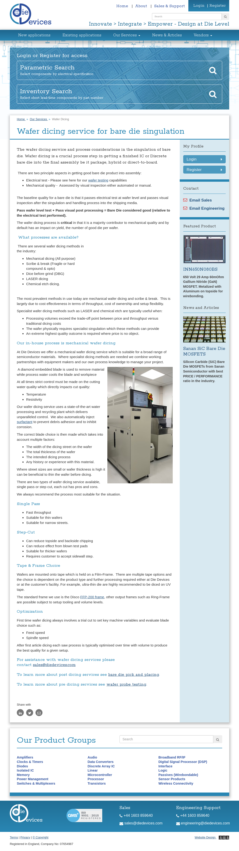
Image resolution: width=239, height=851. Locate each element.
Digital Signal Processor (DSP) (182, 762)
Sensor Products (171, 779)
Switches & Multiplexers (36, 783)
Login (198, 5)
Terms (14, 837)
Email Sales (197, 200)
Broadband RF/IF (172, 757)
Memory (23, 775)
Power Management (32, 779)
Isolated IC (25, 770)
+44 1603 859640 (136, 815)
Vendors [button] (203, 35)
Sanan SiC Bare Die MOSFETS (204, 351)
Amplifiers (25, 757)
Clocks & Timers (30, 762)
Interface (165, 766)
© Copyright (41, 837)
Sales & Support (169, 6)
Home (122, 6)
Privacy (25, 837)
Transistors (97, 783)
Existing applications (82, 35)
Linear (93, 770)
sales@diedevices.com (54, 664)
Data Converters (100, 762)
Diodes (22, 766)
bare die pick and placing (133, 674)
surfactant (24, 422)
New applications (34, 35)
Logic (162, 770)
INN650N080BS (200, 269)
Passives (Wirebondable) (178, 775)
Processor (96, 779)
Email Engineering (204, 208)
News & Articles (167, 35)
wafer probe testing (126, 684)
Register (217, 5)
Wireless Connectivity (175, 783)
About (141, 6)
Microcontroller (100, 775)
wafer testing (98, 180)
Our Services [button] (126, 35)
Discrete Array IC (101, 766)
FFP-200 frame (92, 597)
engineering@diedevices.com (203, 823)
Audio (92, 757)
